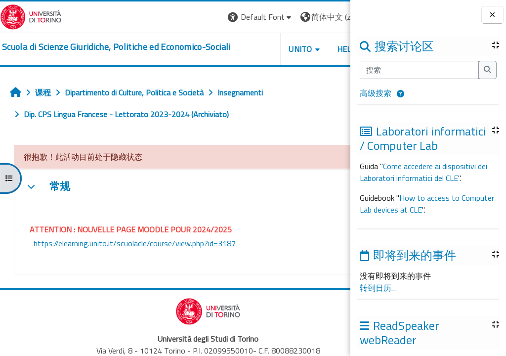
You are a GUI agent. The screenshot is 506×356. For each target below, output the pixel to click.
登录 (334, 17)
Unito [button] (235, 49)
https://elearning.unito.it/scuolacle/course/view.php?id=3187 (135, 243)
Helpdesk (290, 49)
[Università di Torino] (31, 16)
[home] (116, 47)
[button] (400, 94)
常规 (59, 186)
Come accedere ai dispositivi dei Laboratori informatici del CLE (423, 172)
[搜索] (419, 70)
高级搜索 (375, 93)
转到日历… (378, 288)
